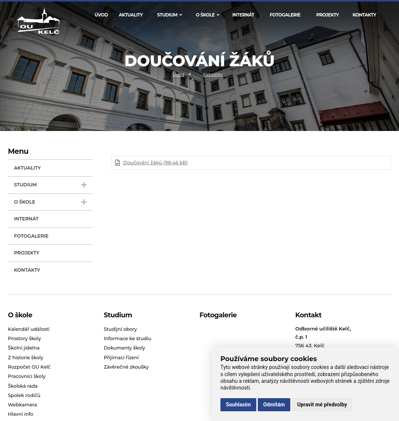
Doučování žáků (155, 162)
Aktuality (131, 15)
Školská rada (22, 386)
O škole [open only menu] (50, 202)
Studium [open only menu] (50, 185)
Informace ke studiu (127, 338)
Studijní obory (120, 329)
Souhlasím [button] (238, 405)
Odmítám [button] (274, 405)
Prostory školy (24, 338)
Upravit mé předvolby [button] (322, 405)
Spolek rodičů (24, 395)
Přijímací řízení (121, 357)
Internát (243, 15)
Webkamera (22, 405)
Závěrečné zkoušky (126, 367)
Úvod (101, 15)
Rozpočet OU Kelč (29, 367)
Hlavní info (20, 414)
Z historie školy (25, 357)
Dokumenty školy (124, 348)
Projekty (327, 15)
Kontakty (364, 15)
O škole (207, 15)
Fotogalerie (285, 15)
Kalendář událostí (28, 329)
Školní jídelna (24, 348)
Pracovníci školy (27, 376)
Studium (169, 15)
